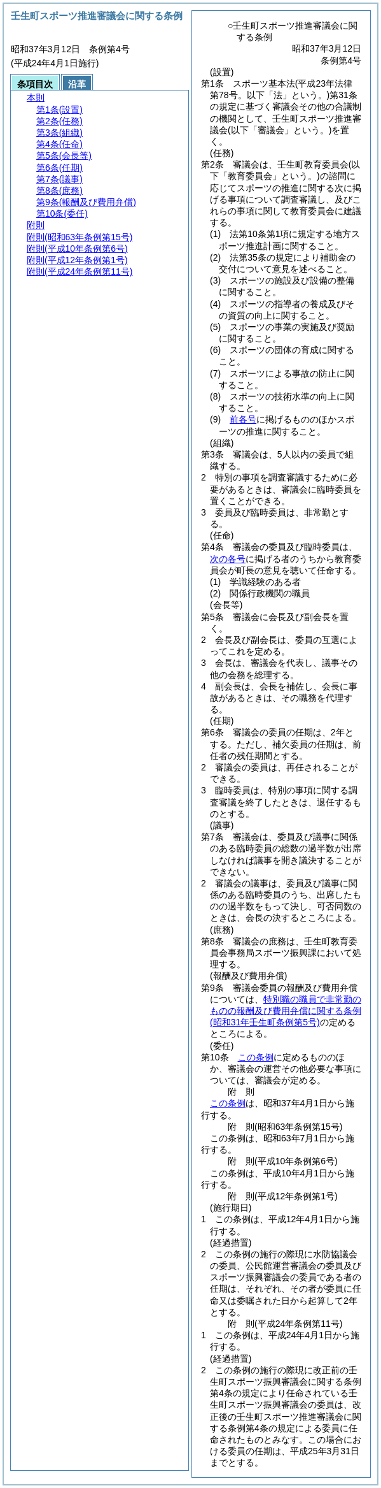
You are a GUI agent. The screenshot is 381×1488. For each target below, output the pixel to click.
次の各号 (228, 559)
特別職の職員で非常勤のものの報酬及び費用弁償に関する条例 (285, 1010)
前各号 (243, 419)
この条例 (256, 1057)
